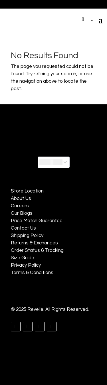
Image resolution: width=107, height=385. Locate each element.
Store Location (27, 191)
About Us (21, 198)
